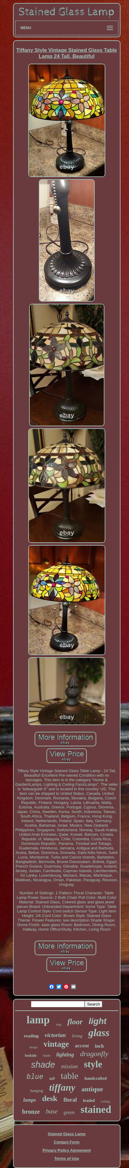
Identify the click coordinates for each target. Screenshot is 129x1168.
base (52, 1111)
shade (43, 1064)
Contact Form (67, 1142)
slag (58, 1024)
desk (49, 1098)
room (46, 1055)
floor (75, 1022)
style (93, 1064)
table (69, 1076)
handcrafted (95, 1078)
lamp (38, 1020)
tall (52, 1078)
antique (92, 1089)
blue (35, 1077)
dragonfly (94, 1054)
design (33, 1047)
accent (82, 1046)
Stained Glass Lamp (66, 1134)
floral (70, 1099)
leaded (89, 1100)
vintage (56, 1044)
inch (99, 1046)
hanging (36, 1090)
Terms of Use (66, 1158)
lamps (29, 1100)
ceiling (105, 1101)
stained (96, 1109)
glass (99, 1032)
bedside (31, 1055)
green (69, 1112)
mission (69, 1066)
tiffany (62, 1087)
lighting (65, 1055)
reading (31, 1035)
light (98, 1021)
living (77, 1035)
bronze (31, 1111)
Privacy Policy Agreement (66, 1150)
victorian (55, 1035)
